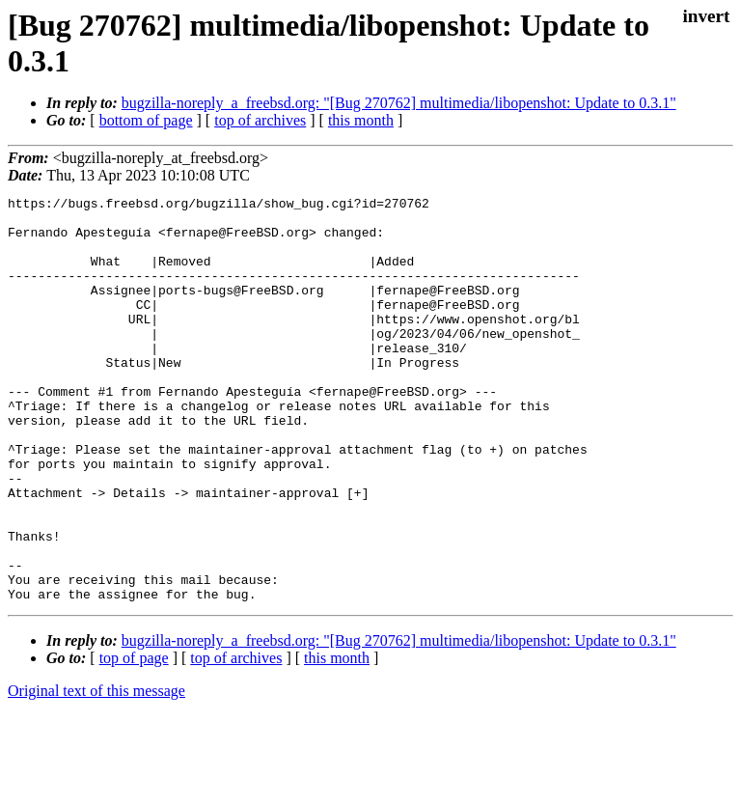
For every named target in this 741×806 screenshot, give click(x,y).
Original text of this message (96, 772)
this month (361, 120)
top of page (134, 739)
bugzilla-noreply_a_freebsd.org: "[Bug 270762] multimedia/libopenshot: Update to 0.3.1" (399, 103)
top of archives (260, 120)
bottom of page (146, 120)
